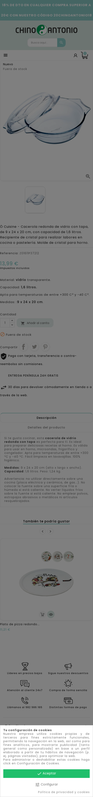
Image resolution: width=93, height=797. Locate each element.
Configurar (46, 784)
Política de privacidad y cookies (64, 792)
